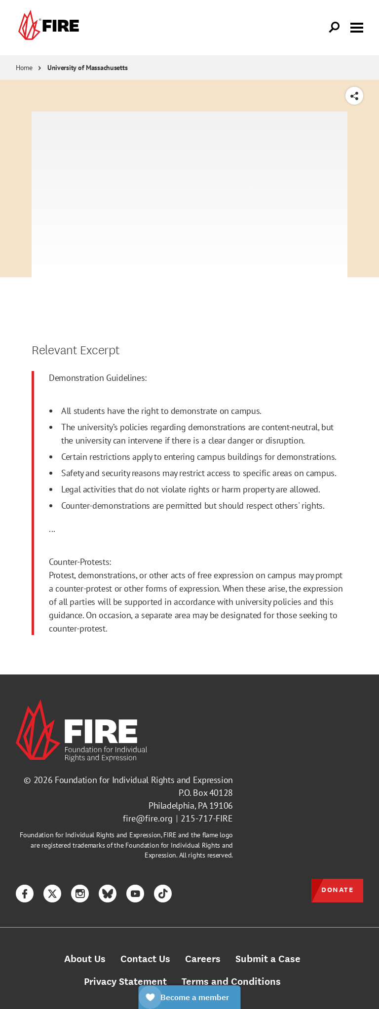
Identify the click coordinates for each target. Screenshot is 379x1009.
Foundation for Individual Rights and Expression (144, 779)
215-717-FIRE (207, 818)
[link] (47, 27)
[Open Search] (335, 28)
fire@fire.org (148, 818)
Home (24, 67)
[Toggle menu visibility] (356, 26)
